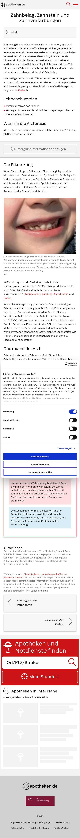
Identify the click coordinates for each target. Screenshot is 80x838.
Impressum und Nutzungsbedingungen (30, 822)
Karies (21, 90)
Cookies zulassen (40, 456)
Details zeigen (64, 448)
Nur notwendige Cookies (40, 472)
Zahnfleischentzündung (38, 294)
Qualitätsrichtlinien (39, 828)
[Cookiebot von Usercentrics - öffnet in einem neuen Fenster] (65, 364)
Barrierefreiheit (61, 828)
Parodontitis (61, 294)
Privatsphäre (17, 828)
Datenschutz (63, 822)
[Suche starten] (73, 662)
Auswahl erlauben (40, 464)
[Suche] (69, 4)
